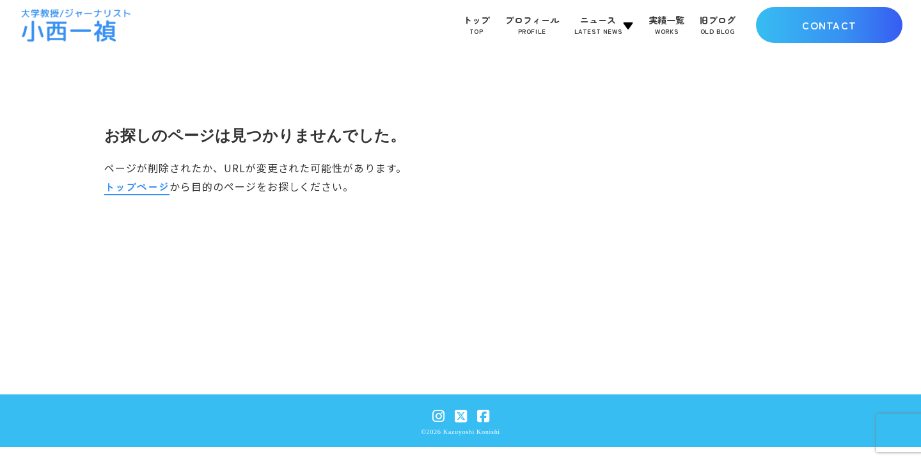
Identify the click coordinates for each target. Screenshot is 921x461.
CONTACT (829, 25)
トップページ (136, 186)
